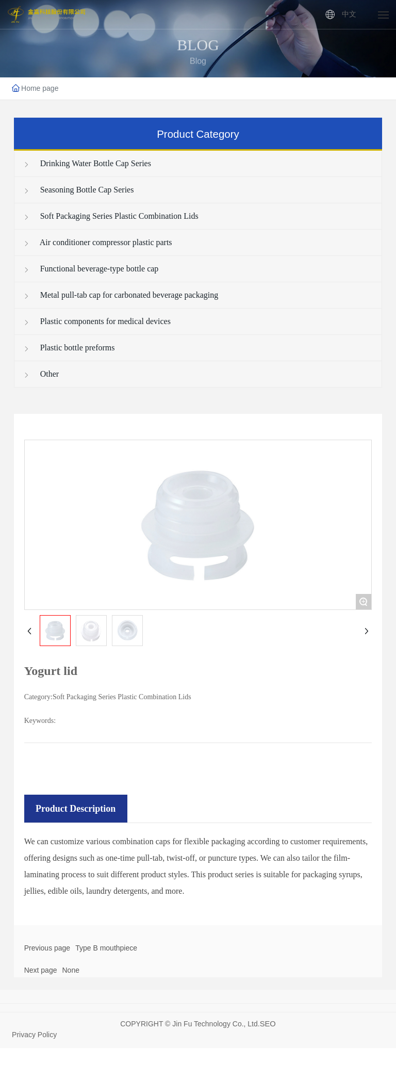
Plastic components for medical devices (97, 321)
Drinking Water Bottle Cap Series (87, 163)
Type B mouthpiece (106, 948)
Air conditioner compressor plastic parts (97, 242)
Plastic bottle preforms (69, 347)
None (70, 970)
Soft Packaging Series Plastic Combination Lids (111, 216)
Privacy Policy (34, 1034)
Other (41, 373)
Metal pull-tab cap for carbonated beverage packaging (121, 295)
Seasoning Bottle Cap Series (78, 189)
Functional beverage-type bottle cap (91, 268)
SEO (268, 1024)
